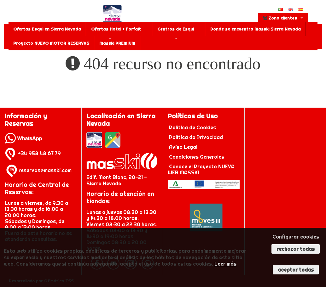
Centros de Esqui (175, 28)
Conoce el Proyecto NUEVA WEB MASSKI (201, 169)
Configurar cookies (295, 237)
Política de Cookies (193, 127)
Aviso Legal (183, 147)
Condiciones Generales (196, 157)
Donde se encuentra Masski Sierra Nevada (255, 28)
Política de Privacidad (196, 137)
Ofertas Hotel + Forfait (116, 28)
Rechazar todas (296, 249)
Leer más (225, 264)
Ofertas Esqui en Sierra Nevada (47, 28)
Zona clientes (280, 17)
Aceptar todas (296, 270)
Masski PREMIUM (117, 43)
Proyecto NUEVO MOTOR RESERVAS (51, 43)
